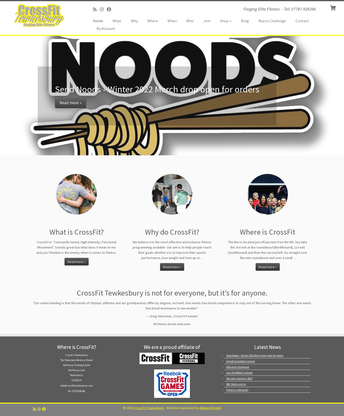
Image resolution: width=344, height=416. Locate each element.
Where (152, 20)
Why (134, 20)
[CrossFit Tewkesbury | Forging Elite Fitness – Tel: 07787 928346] (39, 15)
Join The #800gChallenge (239, 372)
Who (190, 20)
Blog (245, 20)
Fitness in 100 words (237, 390)
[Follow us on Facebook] (110, 9)
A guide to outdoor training (240, 361)
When (172, 20)
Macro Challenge (272, 20)
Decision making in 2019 (239, 378)
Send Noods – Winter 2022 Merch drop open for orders (254, 355)
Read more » (77, 261)
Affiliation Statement (237, 367)
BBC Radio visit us (236, 384)
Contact (302, 20)
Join (206, 20)
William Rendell (210, 408)
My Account (106, 28)
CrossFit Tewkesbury (149, 408)
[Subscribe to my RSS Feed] (96, 9)
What (117, 20)
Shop (225, 20)
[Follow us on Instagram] (103, 9)
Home (98, 20)
